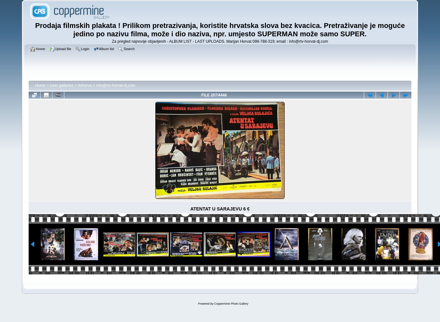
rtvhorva (85, 85)
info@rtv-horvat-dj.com (115, 85)
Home (40, 85)
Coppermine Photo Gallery (231, 303)
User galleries (61, 85)
